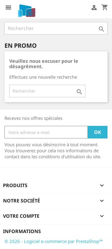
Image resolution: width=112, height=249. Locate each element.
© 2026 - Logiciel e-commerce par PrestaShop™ (53, 241)
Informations (22, 231)
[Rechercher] (56, 28)
